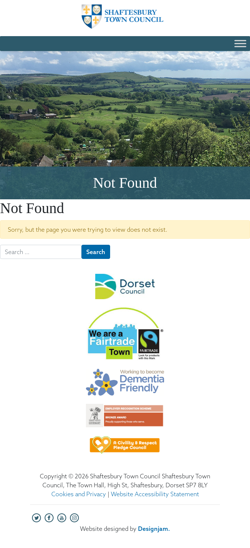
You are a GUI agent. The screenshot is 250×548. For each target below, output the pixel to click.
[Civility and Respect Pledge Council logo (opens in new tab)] (125, 448)
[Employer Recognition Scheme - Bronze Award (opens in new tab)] (125, 419)
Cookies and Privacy (78, 494)
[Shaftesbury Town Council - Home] (125, 16)
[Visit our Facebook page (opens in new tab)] (49, 517)
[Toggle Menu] (240, 43)
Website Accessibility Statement (155, 494)
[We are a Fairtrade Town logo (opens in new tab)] (125, 338)
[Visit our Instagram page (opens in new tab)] (74, 517)
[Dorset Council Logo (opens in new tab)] (125, 290)
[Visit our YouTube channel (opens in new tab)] (61, 517)
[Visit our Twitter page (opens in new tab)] (36, 517)
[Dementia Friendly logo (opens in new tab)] (125, 386)
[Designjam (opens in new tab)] (154, 528)
